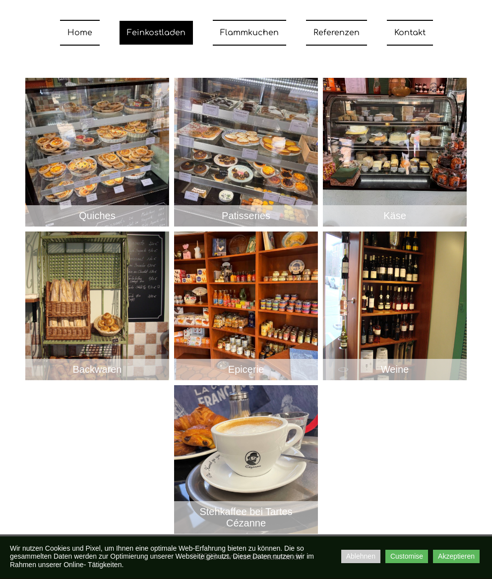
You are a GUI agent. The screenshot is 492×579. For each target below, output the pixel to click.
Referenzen (336, 32)
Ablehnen (360, 556)
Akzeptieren (456, 556)
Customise (406, 556)
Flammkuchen (249, 32)
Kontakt (410, 32)
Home (79, 32)
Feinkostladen (156, 32)
